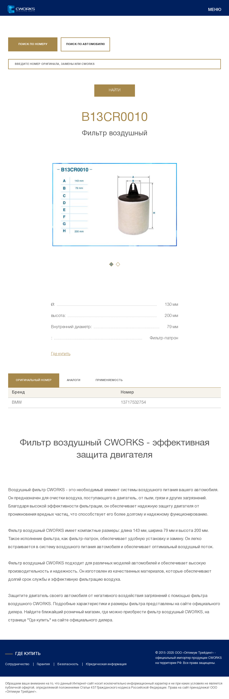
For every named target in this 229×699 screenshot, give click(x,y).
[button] (111, 264)
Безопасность (67, 664)
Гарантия (43, 664)
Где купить (60, 354)
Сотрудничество (17, 664)
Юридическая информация (106, 664)
